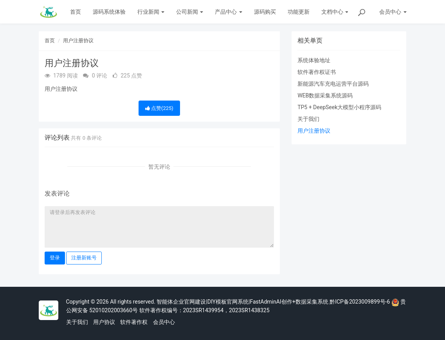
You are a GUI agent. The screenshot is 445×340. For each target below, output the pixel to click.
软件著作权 (134, 322)
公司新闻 (189, 12)
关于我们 (308, 119)
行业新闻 (150, 12)
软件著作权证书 (316, 72)
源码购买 (265, 12)
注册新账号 (84, 258)
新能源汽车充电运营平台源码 (333, 84)
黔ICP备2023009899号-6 (360, 302)
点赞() (159, 108)
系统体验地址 (313, 60)
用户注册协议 (78, 40)
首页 (75, 12)
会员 (392, 12)
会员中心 (164, 322)
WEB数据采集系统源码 (325, 95)
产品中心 (228, 12)
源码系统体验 (109, 12)
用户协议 (104, 322)
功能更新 (299, 12)
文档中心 (334, 12)
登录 (55, 258)
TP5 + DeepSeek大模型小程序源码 (339, 107)
